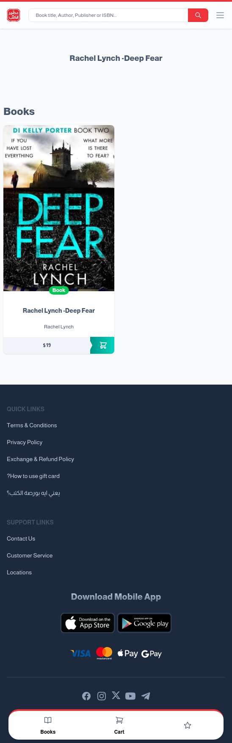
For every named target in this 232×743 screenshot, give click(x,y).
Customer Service (29, 555)
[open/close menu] (220, 15)
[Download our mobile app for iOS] (88, 623)
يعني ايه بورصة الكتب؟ (33, 492)
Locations (19, 572)
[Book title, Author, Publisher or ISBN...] (109, 15)
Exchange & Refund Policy (40, 459)
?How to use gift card (33, 476)
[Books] (48, 720)
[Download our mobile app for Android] (144, 623)
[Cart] (119, 720)
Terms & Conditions (32, 425)
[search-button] (198, 15)
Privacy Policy (24, 442)
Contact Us (21, 538)
